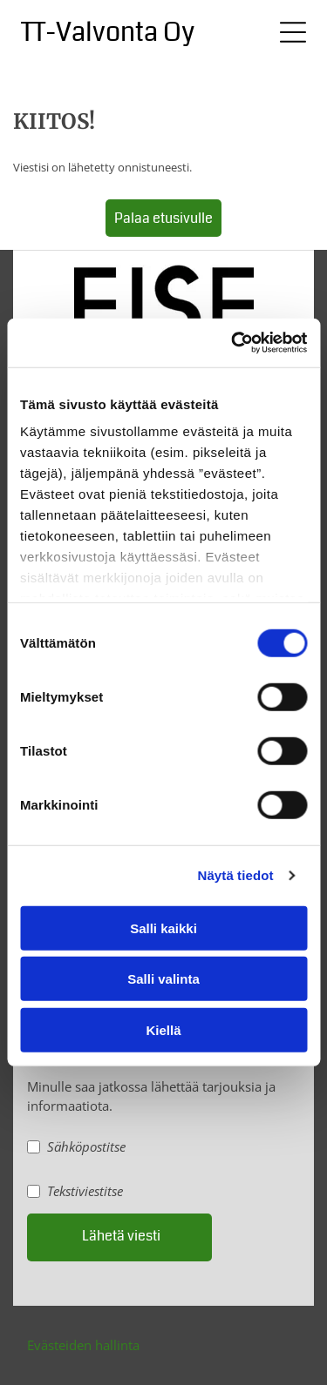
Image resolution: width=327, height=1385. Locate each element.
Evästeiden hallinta (83, 1345)
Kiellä (163, 1030)
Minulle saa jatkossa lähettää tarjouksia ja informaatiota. (151, 1096)
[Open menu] (293, 32)
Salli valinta (163, 979)
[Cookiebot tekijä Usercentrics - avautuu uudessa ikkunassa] (233, 343)
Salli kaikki (163, 928)
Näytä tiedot (236, 875)
